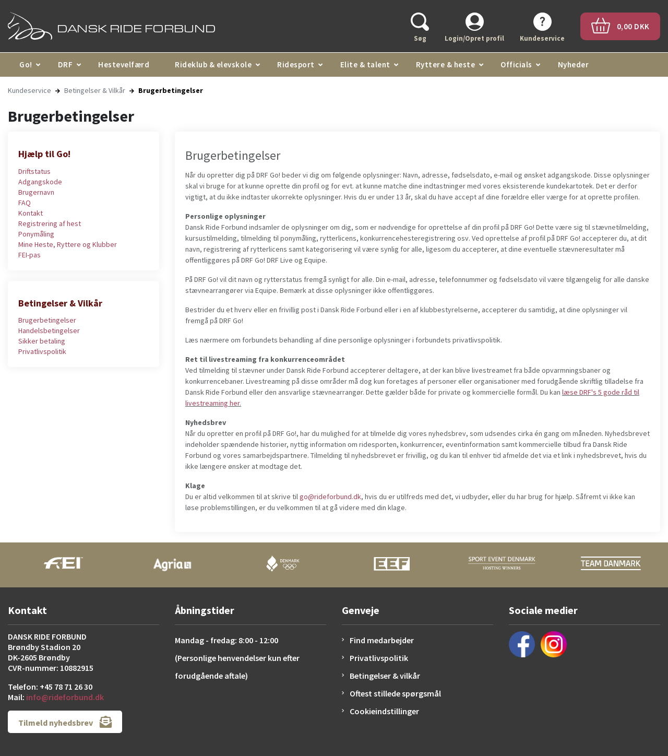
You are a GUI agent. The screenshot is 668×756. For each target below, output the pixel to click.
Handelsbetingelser (49, 330)
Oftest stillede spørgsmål (395, 693)
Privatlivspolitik (42, 351)
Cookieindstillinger (384, 711)
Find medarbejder (382, 640)
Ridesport (296, 64)
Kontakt (30, 213)
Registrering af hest (49, 223)
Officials (516, 64)
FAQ (24, 202)
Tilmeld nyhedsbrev (65, 722)
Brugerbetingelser (47, 320)
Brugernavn (36, 192)
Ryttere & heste (445, 64)
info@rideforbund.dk (65, 697)
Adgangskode (40, 181)
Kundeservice (29, 90)
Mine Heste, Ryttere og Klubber (67, 244)
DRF (65, 64)
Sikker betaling (41, 341)
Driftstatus (34, 171)
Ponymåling (36, 234)
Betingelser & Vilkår (94, 90)
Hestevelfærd (123, 64)
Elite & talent (365, 64)
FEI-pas (29, 254)
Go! (25, 64)
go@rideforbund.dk (330, 496)
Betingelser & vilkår (385, 675)
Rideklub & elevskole (213, 64)
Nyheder (573, 64)
